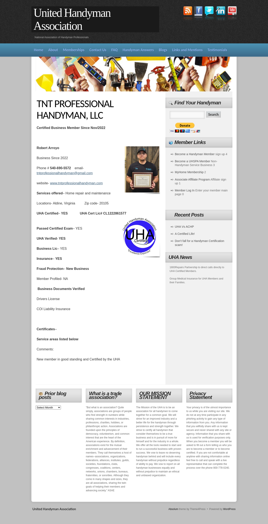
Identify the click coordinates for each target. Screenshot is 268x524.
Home (38, 50)
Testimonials (217, 50)
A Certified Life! (185, 233)
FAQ (114, 50)
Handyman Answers (138, 50)
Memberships (73, 50)
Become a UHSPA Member (192, 161)
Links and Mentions (187, 50)
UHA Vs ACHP (184, 226)
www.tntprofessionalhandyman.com (76, 183)
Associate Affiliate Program (192, 179)
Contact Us (97, 50)
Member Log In (185, 190)
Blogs (163, 50)
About (53, 50)
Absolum (173, 509)
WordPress (229, 509)
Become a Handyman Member (195, 154)
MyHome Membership (189, 172)
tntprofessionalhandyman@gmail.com (65, 173)
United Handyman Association (72, 19)
